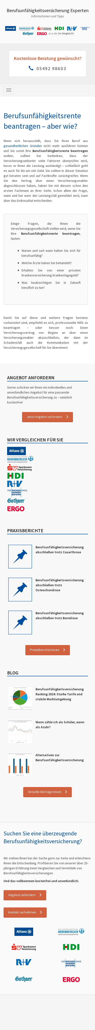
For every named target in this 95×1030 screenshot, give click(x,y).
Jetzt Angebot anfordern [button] (44, 417)
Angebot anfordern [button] (22, 895)
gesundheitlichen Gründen (23, 146)
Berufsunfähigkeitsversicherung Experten (48, 10)
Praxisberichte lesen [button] (44, 650)
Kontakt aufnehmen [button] (22, 912)
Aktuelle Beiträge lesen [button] (44, 792)
